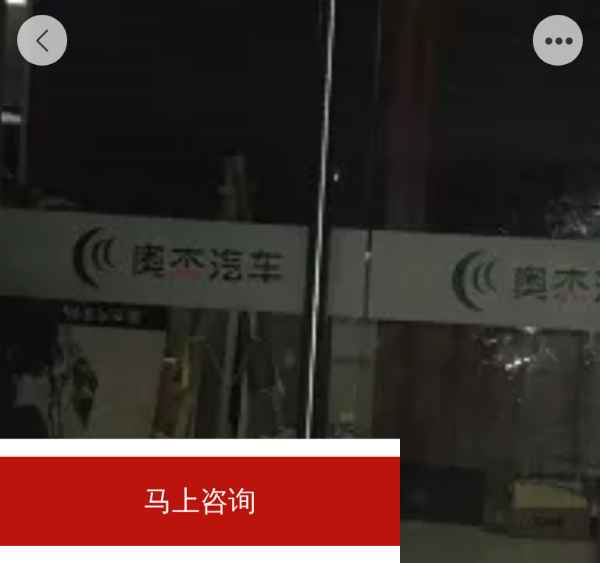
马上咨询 (200, 501)
